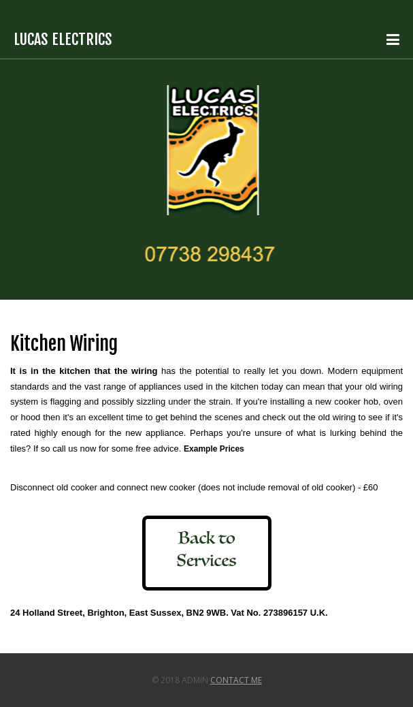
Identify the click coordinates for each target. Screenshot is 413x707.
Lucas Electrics (63, 39)
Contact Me (236, 680)
